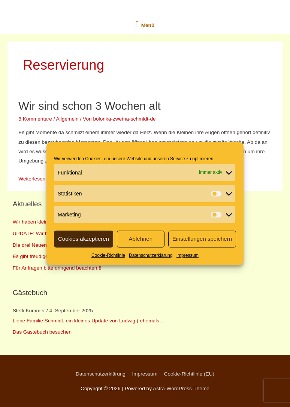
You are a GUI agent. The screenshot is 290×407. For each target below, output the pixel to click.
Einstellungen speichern (202, 239)
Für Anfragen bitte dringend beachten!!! (57, 268)
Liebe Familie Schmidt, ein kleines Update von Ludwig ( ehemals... (88, 321)
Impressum (187, 255)
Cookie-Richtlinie (108, 255)
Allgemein (67, 119)
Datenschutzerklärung (151, 255)
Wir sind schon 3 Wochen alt (89, 106)
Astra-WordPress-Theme (181, 388)
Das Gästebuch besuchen (42, 332)
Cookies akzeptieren (83, 239)
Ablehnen (140, 239)
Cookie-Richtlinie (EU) (189, 374)
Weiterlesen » (33, 179)
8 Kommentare (35, 119)
